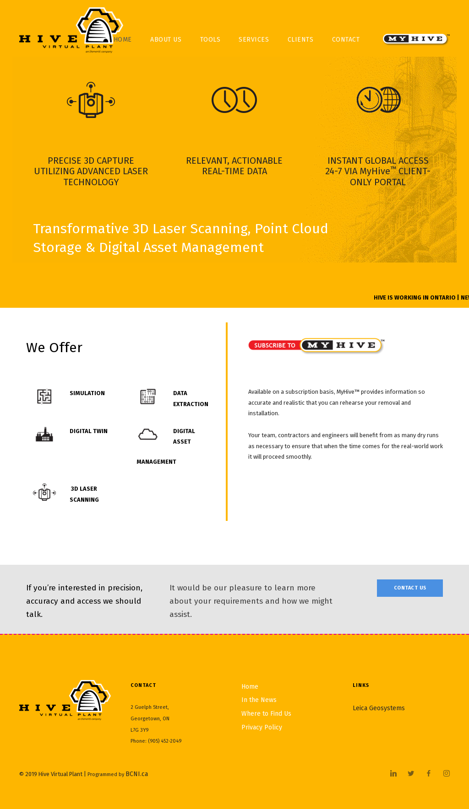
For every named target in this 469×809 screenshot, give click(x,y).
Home (249, 687)
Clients (301, 39)
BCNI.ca (136, 774)
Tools (210, 39)
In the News (259, 700)
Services (254, 39)
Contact (346, 39)
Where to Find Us (266, 714)
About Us (165, 39)
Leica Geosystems (379, 708)
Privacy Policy (261, 727)
